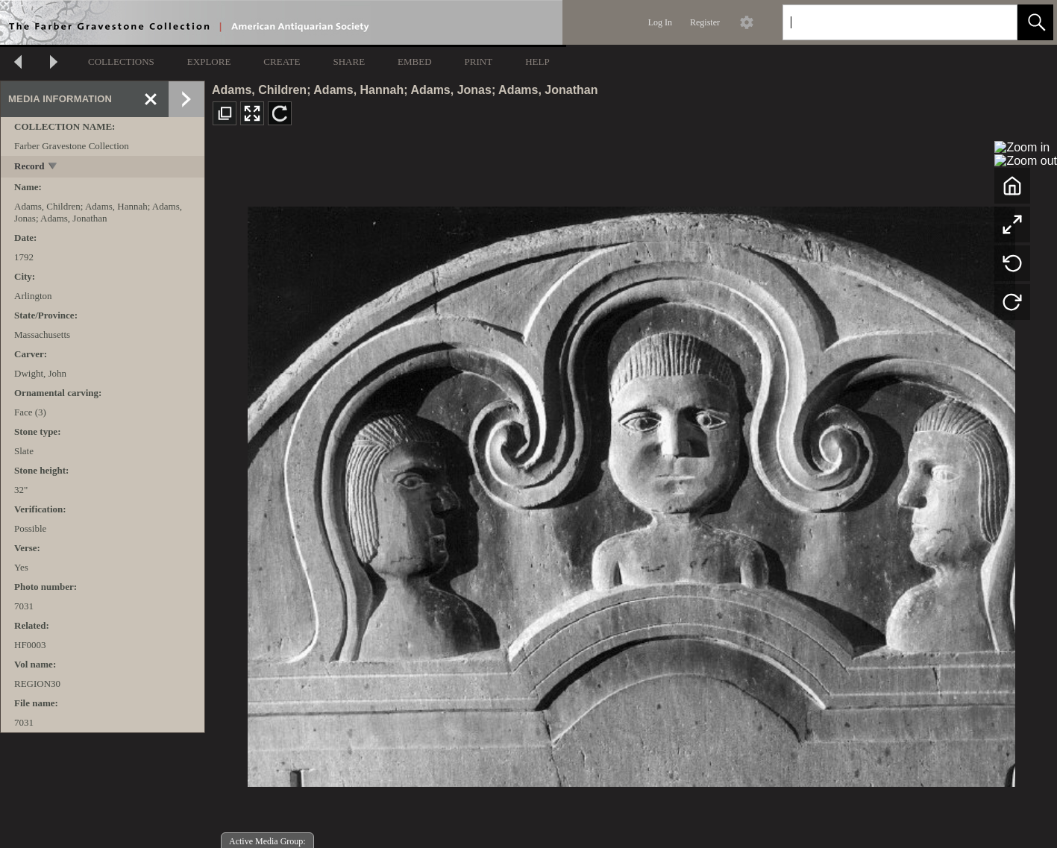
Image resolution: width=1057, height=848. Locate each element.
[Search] (882, 22)
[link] (994, 22)
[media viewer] (631, 492)
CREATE (281, 61)
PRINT (479, 61)
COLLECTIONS (121, 61)
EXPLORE (209, 61)
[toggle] (53, 167)
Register (705, 22)
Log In (660, 22)
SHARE (349, 61)
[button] (1035, 22)
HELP (537, 61)
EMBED (415, 61)
